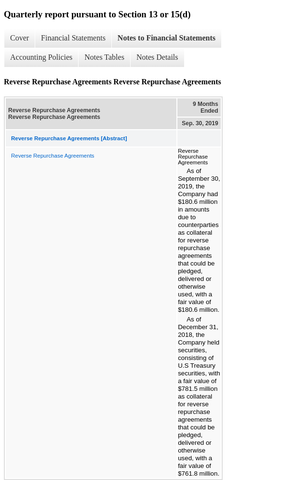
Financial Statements (73, 38)
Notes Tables (104, 57)
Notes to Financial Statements (166, 38)
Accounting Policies (41, 57)
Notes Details (157, 57)
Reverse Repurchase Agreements (52, 156)
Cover (19, 38)
